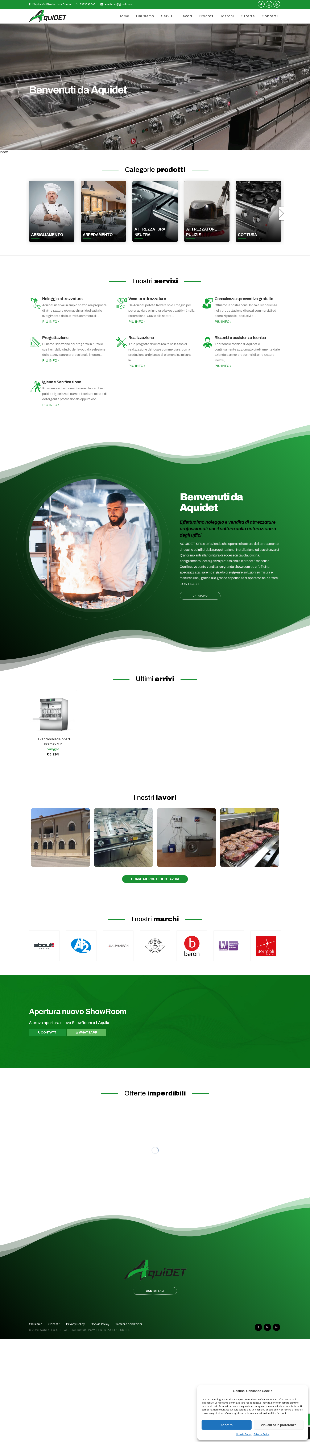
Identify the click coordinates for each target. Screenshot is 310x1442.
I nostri (155, 281)
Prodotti (207, 16)
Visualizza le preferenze (279, 1425)
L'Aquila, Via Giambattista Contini (50, 4)
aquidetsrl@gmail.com (116, 4)
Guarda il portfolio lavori (155, 879)
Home (124, 16)
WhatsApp (86, 1032)
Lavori (186, 16)
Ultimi (155, 679)
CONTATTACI (155, 1290)
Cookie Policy (244, 1434)
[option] (155, 87)
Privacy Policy (261, 1434)
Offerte (248, 16)
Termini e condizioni (128, 1324)
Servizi (167, 16)
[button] (282, 213)
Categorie (155, 169)
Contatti (270, 16)
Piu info (50, 321)
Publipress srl (118, 1330)
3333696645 (86, 4)
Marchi (227, 16)
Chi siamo (145, 16)
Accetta (226, 1425)
